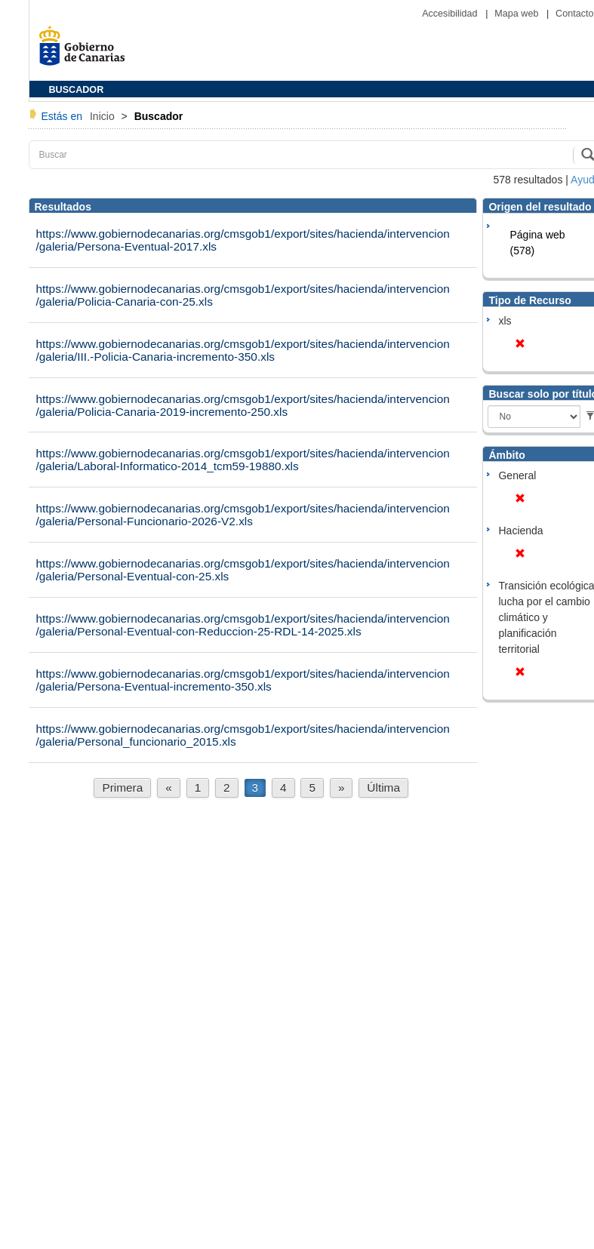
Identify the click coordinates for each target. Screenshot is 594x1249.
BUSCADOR (76, 90)
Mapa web (517, 13)
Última (383, 787)
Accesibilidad (451, 13)
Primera (122, 787)
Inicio (104, 116)
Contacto (574, 13)
